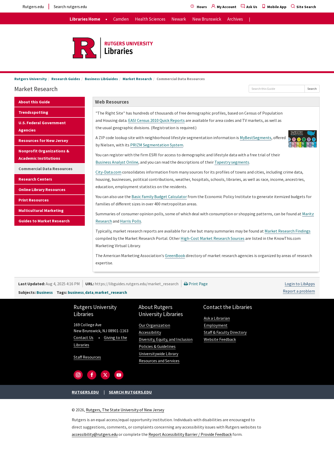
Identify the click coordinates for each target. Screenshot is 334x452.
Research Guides (65, 78)
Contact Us (83, 337)
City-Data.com (108, 172)
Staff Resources (87, 357)
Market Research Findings (288, 231)
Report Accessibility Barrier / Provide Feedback (190, 434)
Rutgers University (30, 78)
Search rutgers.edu (70, 6)
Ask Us (249, 6)
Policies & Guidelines (157, 346)
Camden (121, 19)
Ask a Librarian (217, 318)
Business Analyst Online (117, 162)
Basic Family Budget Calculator (159, 196)
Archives (235, 19)
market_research (111, 292)
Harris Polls (130, 221)
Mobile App (274, 6)
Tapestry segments (231, 162)
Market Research (137, 78)
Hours (198, 6)
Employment (216, 325)
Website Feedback (220, 339)
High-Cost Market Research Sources (212, 238)
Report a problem (299, 291)
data (89, 292)
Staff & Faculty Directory (225, 332)
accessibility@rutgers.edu (95, 434)
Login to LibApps (300, 283)
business (76, 292)
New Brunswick (206, 19)
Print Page (196, 283)
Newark (178, 19)
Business (45, 292)
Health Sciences (150, 19)
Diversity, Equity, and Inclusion (166, 339)
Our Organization (154, 325)
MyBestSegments (255, 137)
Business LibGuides (101, 78)
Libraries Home (85, 19)
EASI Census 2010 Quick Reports (156, 120)
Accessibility (150, 332)
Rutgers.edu (33, 6)
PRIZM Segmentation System (156, 144)
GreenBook (175, 255)
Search (312, 89)
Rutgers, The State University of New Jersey (125, 409)
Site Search (303, 6)
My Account (223, 6)
